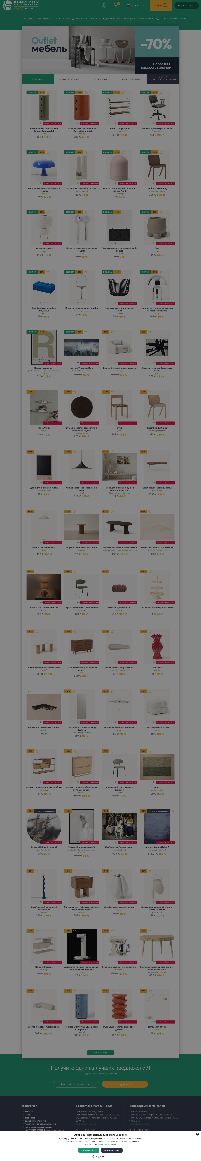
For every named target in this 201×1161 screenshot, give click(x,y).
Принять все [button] (88, 1150)
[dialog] (100, 580)
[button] (100, 1156)
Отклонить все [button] (111, 1150)
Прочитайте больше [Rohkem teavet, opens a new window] (107, 1144)
